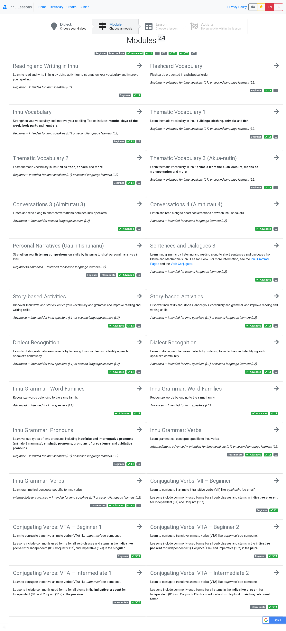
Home (42, 7)
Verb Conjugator (181, 264)
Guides (84, 7)
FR (278, 7)
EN (270, 7)
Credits (72, 7)
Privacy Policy (237, 7)
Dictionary (56, 7)
